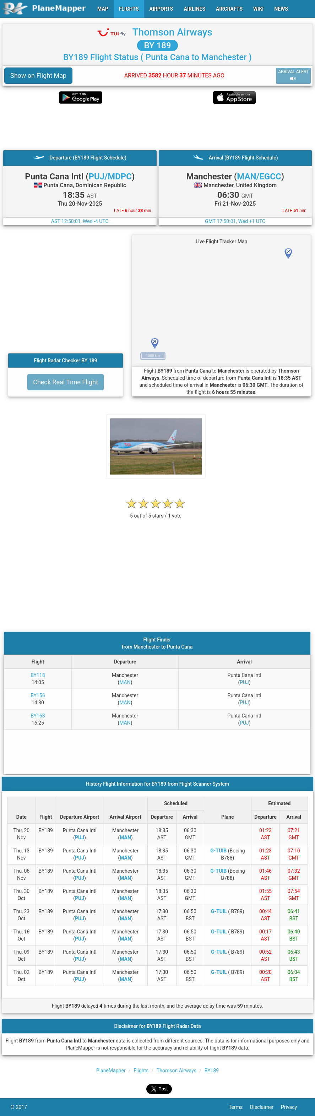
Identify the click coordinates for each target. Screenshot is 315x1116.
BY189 (212, 1070)
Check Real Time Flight (65, 382)
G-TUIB (218, 851)
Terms (239, 1107)
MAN (124, 682)
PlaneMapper (111, 1070)
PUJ (244, 682)
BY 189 (157, 45)
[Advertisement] (157, 127)
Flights (141, 1070)
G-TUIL (219, 911)
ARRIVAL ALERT (293, 75)
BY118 (38, 675)
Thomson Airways (172, 32)
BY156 (38, 695)
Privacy (292, 1107)
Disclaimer (265, 1107)
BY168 (38, 716)
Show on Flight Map (38, 75)
